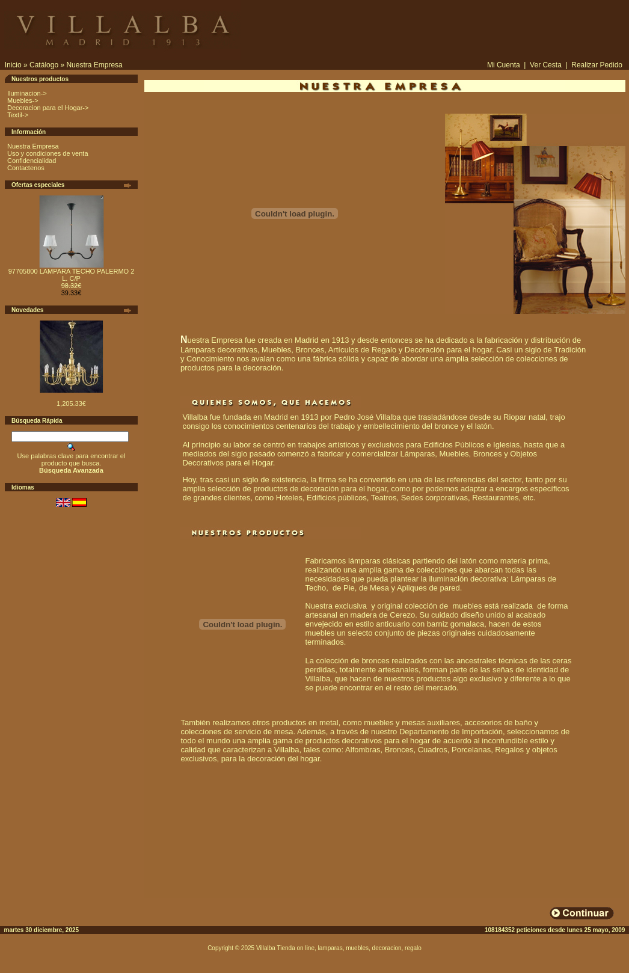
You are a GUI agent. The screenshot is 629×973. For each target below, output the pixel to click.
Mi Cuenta (503, 65)
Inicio (13, 65)
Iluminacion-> (27, 93)
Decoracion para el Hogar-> (47, 107)
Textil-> (17, 114)
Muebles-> (22, 100)
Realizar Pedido (596, 65)
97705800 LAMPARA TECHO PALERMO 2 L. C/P (71, 275)
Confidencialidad (31, 160)
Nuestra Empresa (94, 65)
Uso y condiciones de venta (47, 153)
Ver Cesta (546, 65)
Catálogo (43, 65)
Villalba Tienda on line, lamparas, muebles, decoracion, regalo (339, 948)
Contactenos (25, 167)
